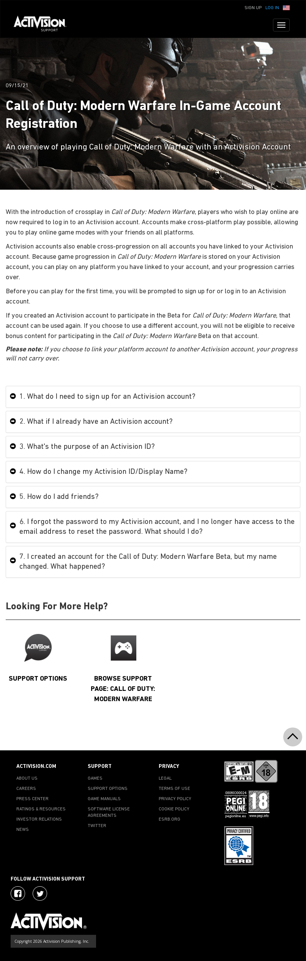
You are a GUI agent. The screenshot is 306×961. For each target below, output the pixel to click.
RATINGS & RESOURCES (41, 809)
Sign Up (253, 8)
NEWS (22, 829)
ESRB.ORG (169, 819)
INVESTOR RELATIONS (39, 819)
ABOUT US (27, 778)
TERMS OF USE (174, 788)
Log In (272, 8)
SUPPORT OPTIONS (108, 788)
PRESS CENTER (32, 799)
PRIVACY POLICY (175, 799)
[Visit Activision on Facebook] (18, 893)
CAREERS (26, 788)
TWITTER (97, 826)
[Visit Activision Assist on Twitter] (40, 893)
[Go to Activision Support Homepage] (44, 25)
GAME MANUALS (104, 799)
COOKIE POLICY (174, 809)
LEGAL (165, 778)
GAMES (95, 778)
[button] (286, 7)
